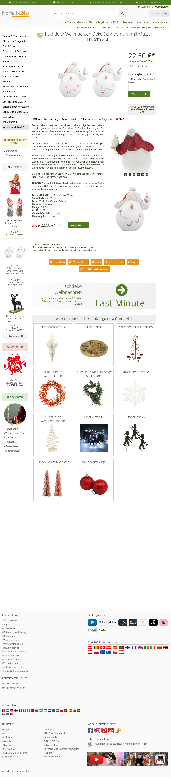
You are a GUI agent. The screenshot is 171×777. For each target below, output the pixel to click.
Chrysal (7, 729)
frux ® (6, 733)
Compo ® (49, 729)
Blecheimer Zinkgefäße (14, 41)
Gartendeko (11, 446)
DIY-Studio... (123, 119)
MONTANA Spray (52, 741)
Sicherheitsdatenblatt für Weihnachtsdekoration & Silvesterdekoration (62, 247)
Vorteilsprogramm (12, 663)
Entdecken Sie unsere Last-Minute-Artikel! (15, 382)
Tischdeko (59, 262)
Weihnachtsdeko (88, 27)
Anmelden (162, 6)
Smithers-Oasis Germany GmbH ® (61, 748)
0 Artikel (155, 13)
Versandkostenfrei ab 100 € (23, 2)
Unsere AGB (9, 628)
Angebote (105, 119)
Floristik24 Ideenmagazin (16, 670)
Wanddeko (10, 437)
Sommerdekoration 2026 (78, 22)
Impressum (9, 624)
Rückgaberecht (11, 636)
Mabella (7, 741)
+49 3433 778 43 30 (15, 688)
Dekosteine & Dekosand (15, 51)
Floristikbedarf (10, 61)
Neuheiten (143, 22)
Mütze (134, 262)
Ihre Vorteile (88, 119)
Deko (97, 262)
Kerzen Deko (11, 428)
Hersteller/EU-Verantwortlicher (46, 244)
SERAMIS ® (9, 748)
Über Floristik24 (11, 620)
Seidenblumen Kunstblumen (16, 106)
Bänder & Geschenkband (15, 36)
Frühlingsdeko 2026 (13, 66)
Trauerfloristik (10, 121)
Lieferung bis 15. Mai (65, 2)
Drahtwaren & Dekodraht (15, 56)
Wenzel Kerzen (10, 756)
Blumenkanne (12, 155)
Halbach (7, 737)
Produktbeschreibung (45, 119)
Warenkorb (145, 6)
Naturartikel (9, 91)
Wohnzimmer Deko (14, 433)
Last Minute (160, 22)
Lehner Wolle (51, 737)
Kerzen (6, 81)
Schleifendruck (51, 744)
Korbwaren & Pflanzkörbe (15, 86)
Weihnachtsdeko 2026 (14, 126)
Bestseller (127, 22)
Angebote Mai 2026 (107, 22)
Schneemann (115, 262)
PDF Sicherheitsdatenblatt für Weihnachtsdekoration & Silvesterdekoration (64, 250)
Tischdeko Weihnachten (108, 27)
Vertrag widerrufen (13, 643)
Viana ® (48, 752)
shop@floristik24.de (15, 683)
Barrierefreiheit (11, 655)
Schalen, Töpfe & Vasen (14, 101)
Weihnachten (79, 262)
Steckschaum (9, 116)
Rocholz (7, 744)
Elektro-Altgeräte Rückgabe (17, 651)
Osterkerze (10, 150)
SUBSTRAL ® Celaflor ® (15, 752)
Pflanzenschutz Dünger (14, 96)
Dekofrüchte (9, 46)
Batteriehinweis (11, 647)
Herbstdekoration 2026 (14, 71)
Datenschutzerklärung (14, 632)
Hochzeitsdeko (10, 76)
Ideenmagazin (12, 450)
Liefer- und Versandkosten (16, 659)
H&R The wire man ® (55, 733)
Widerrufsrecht (11, 639)
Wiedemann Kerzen (54, 756)
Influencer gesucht (13, 667)
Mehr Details (69, 119)
